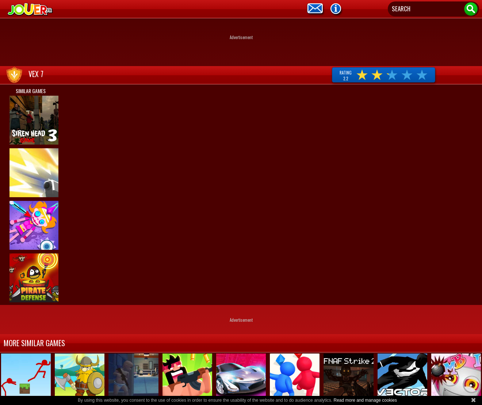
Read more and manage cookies (365, 400)
